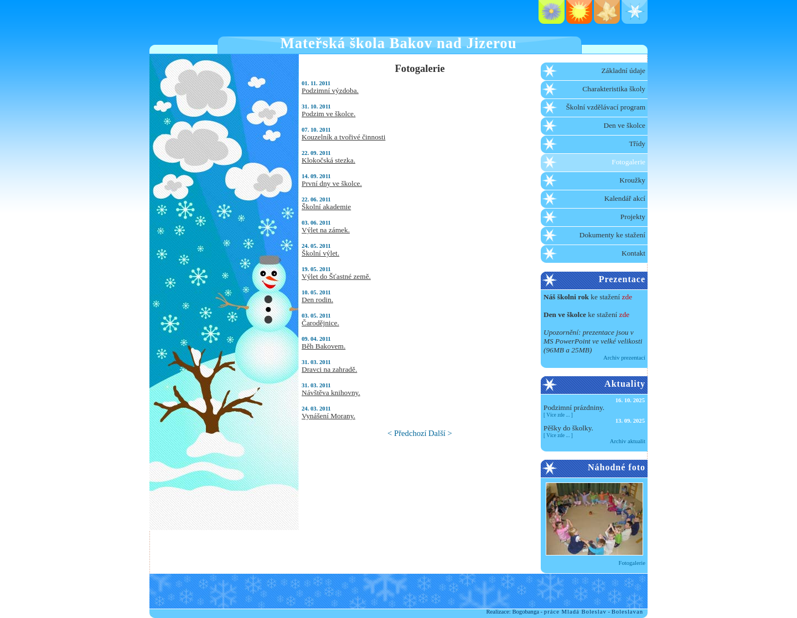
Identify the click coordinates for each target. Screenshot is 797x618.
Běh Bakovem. (323, 346)
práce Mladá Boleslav (575, 612)
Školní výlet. (320, 253)
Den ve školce (625, 125)
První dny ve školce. (332, 183)
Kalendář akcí (624, 198)
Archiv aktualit (627, 441)
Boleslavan (627, 612)
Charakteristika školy (613, 89)
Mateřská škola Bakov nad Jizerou (399, 43)
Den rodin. (317, 299)
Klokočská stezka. (328, 160)
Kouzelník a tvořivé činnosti (343, 137)
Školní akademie (326, 206)
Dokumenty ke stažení (612, 235)
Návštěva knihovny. (331, 392)
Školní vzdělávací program (605, 107)
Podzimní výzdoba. (330, 90)
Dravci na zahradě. (329, 369)
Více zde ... (558, 415)
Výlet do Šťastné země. (336, 276)
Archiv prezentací (624, 358)
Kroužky (632, 180)
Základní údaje (623, 70)
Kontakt (633, 253)
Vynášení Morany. (328, 416)
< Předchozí (407, 433)
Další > (440, 433)
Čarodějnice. (320, 323)
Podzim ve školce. (328, 114)
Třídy (637, 143)
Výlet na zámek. (326, 230)
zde (627, 297)
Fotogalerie (628, 162)
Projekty (632, 216)
